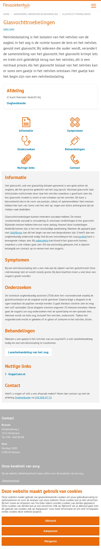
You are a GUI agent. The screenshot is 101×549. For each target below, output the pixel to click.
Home (6, 14)
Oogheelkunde (23, 397)
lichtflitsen (16, 232)
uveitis (82, 236)
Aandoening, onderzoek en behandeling (36, 14)
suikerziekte (42, 240)
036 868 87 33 (43, 397)
